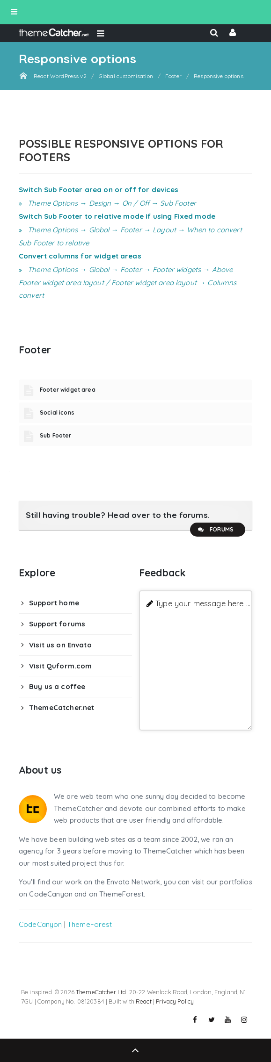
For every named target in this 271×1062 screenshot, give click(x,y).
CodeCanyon (40, 924)
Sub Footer (56, 435)
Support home (54, 602)
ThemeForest (89, 924)
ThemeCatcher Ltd (101, 992)
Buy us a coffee (57, 686)
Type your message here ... (202, 603)
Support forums (57, 623)
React (144, 1001)
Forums (215, 529)
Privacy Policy (175, 1001)
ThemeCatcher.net (61, 707)
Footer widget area (67, 389)
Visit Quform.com (60, 665)
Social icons (57, 412)
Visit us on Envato (60, 644)
